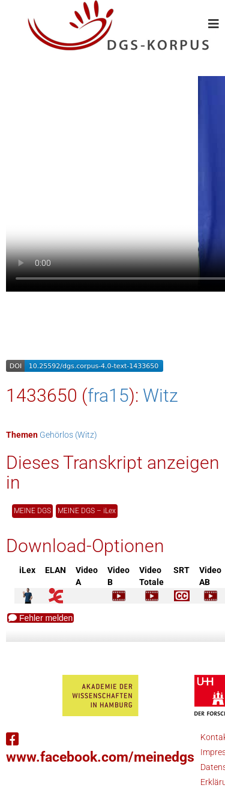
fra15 (108, 395)
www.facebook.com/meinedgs (100, 748)
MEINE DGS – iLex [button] (87, 511)
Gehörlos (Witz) (68, 435)
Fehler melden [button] (40, 618)
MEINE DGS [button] (32, 511)
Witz (160, 395)
